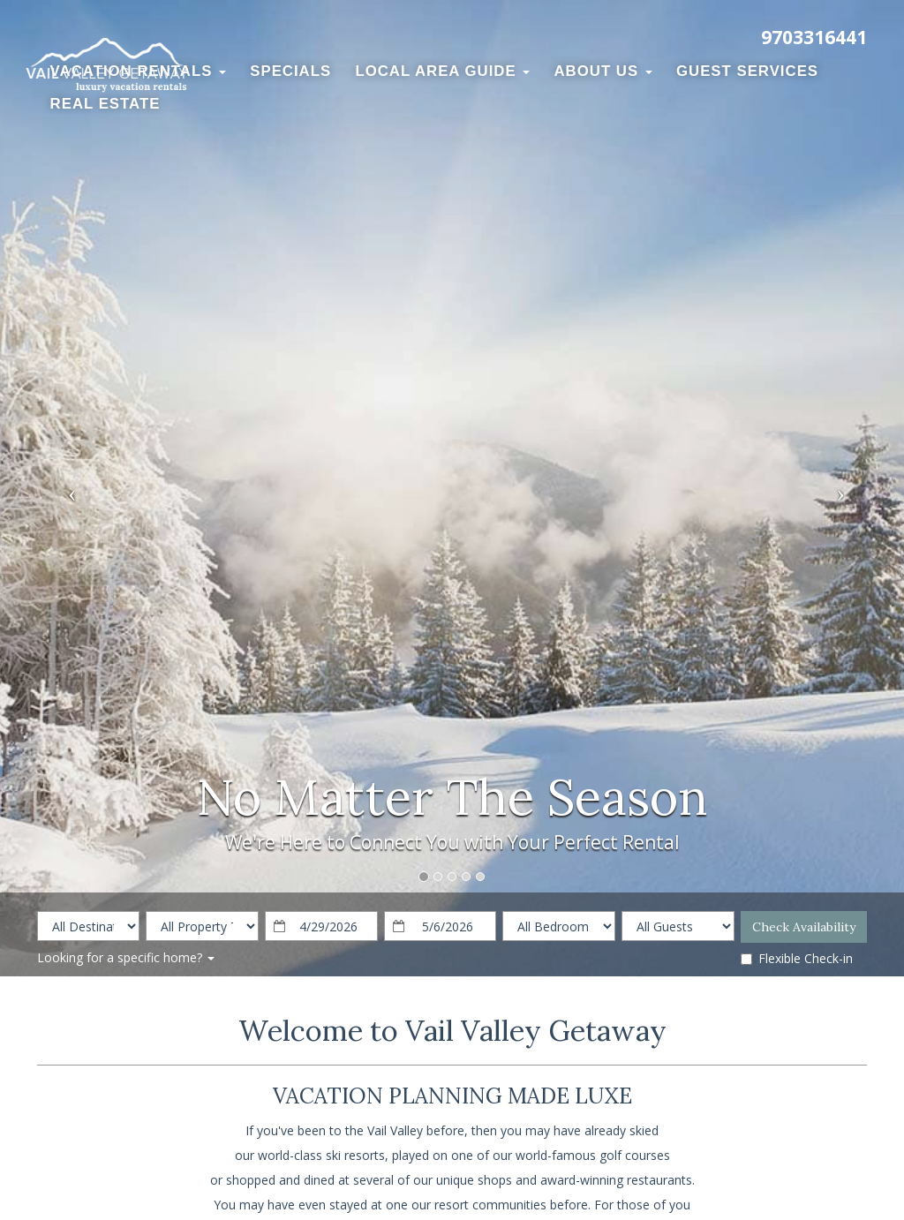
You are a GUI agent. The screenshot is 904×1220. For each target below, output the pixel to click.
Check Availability (803, 927)
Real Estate (105, 103)
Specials (290, 71)
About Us (603, 71)
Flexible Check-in (797, 958)
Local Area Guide (442, 71)
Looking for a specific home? (126, 957)
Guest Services (747, 71)
